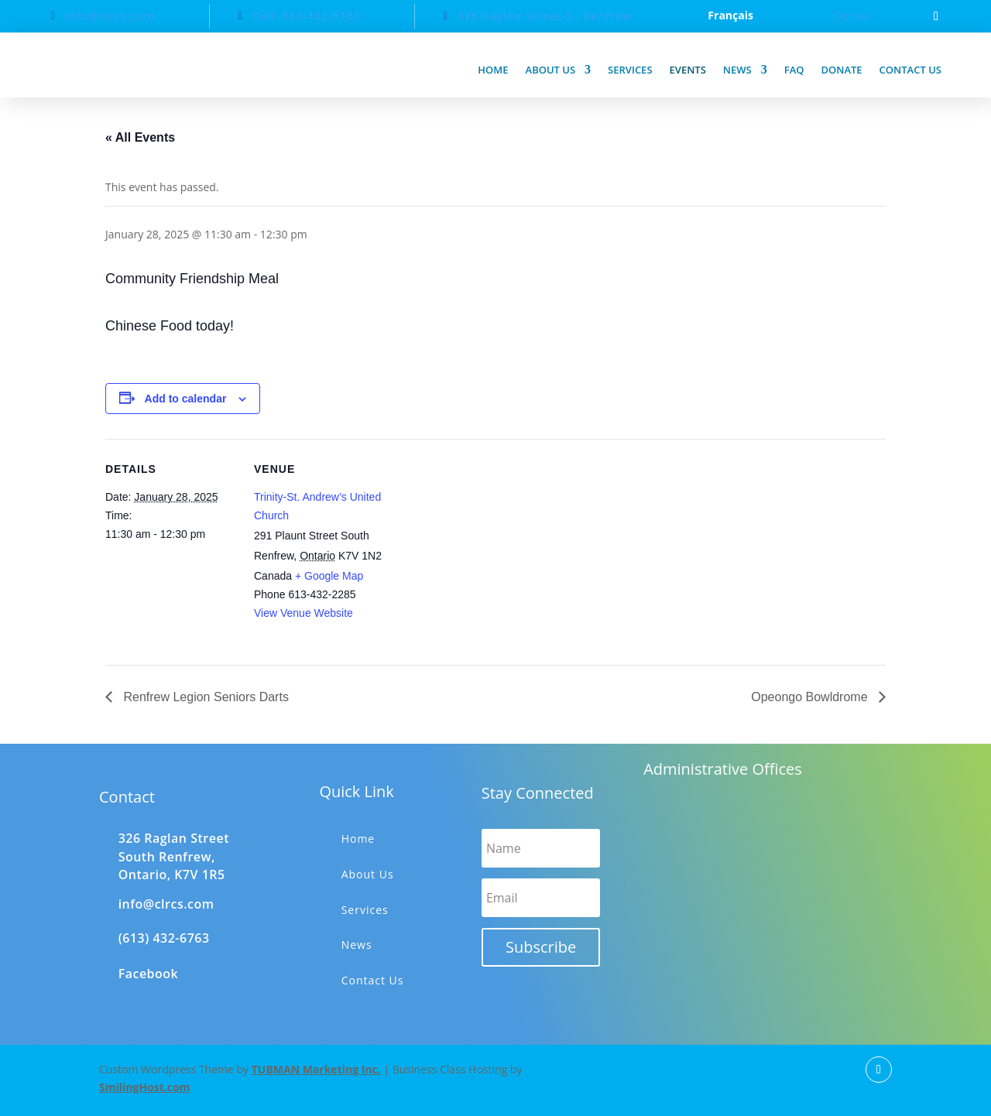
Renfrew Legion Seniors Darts (204, 696)
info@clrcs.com (110, 16)
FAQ (794, 70)
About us (551, 70)
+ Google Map (329, 576)
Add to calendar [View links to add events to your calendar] (186, 398)
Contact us (910, 70)
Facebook (148, 973)
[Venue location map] (484, 546)
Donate (852, 16)
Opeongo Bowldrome (811, 696)
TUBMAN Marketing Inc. (316, 1069)
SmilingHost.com (144, 1087)
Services (630, 70)
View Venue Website (303, 613)
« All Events (140, 137)
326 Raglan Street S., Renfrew (545, 16)
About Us (367, 874)
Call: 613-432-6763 (306, 16)
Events (688, 70)
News (737, 70)
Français (730, 16)
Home (493, 70)
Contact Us (372, 980)
